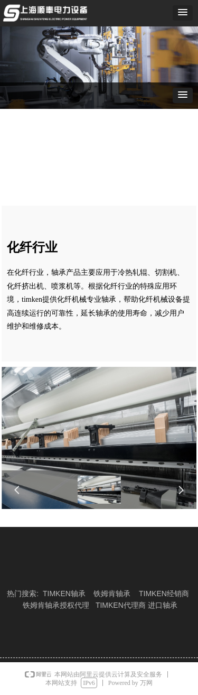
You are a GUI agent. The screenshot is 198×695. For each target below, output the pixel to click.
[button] (183, 13)
